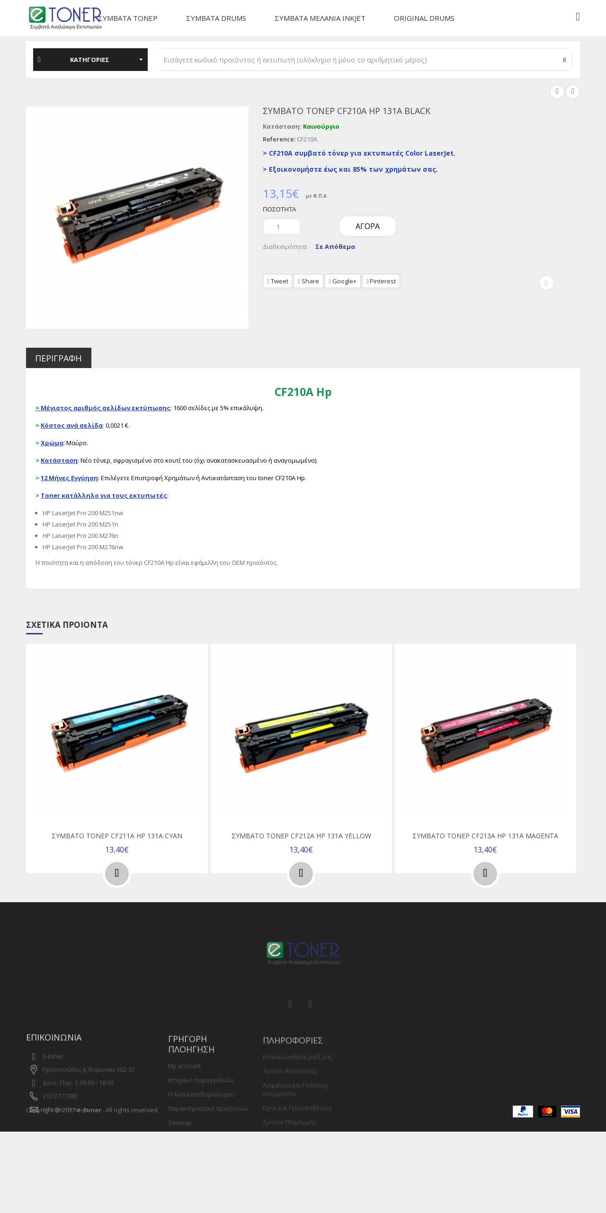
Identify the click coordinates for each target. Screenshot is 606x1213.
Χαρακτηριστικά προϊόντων (208, 1134)
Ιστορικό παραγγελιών (200, 1105)
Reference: (279, 139)
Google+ (353, 281)
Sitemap (180, 1148)
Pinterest (395, 281)
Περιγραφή (64, 358)
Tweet (279, 281)
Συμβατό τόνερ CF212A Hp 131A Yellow (301, 836)
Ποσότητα (279, 209)
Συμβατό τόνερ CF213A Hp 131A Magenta (485, 836)
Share (314, 281)
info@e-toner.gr (65, 1127)
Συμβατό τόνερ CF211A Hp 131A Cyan (117, 836)
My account (184, 1091)
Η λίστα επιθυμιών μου (201, 1120)
